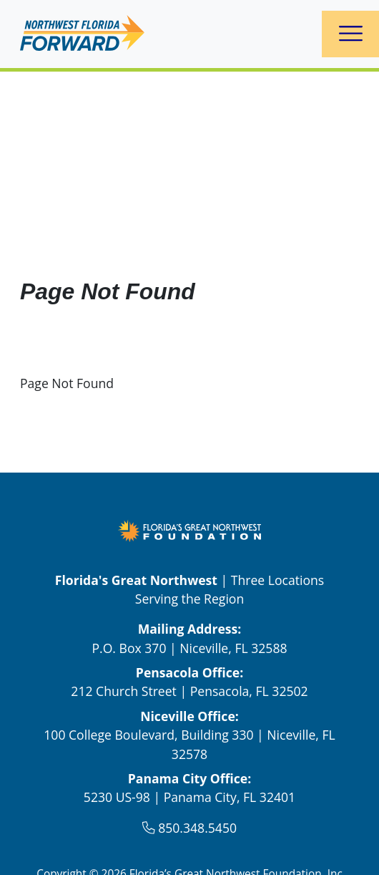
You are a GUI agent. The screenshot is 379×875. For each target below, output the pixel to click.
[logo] (82, 34)
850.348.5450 (197, 827)
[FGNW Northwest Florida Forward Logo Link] (189, 529)
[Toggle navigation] (350, 34)
